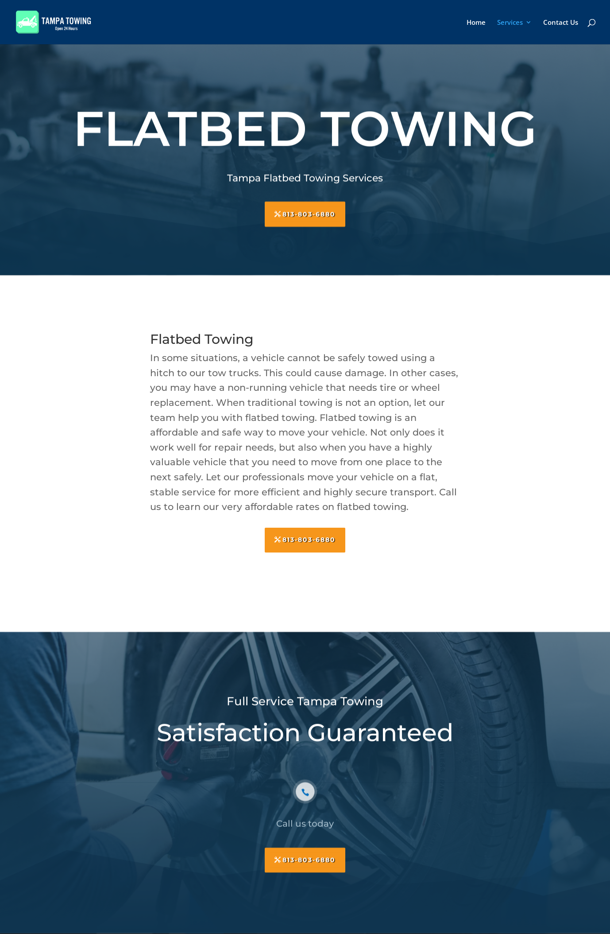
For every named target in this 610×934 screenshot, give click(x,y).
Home (476, 23)
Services (510, 23)
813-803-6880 (309, 211)
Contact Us (560, 23)
